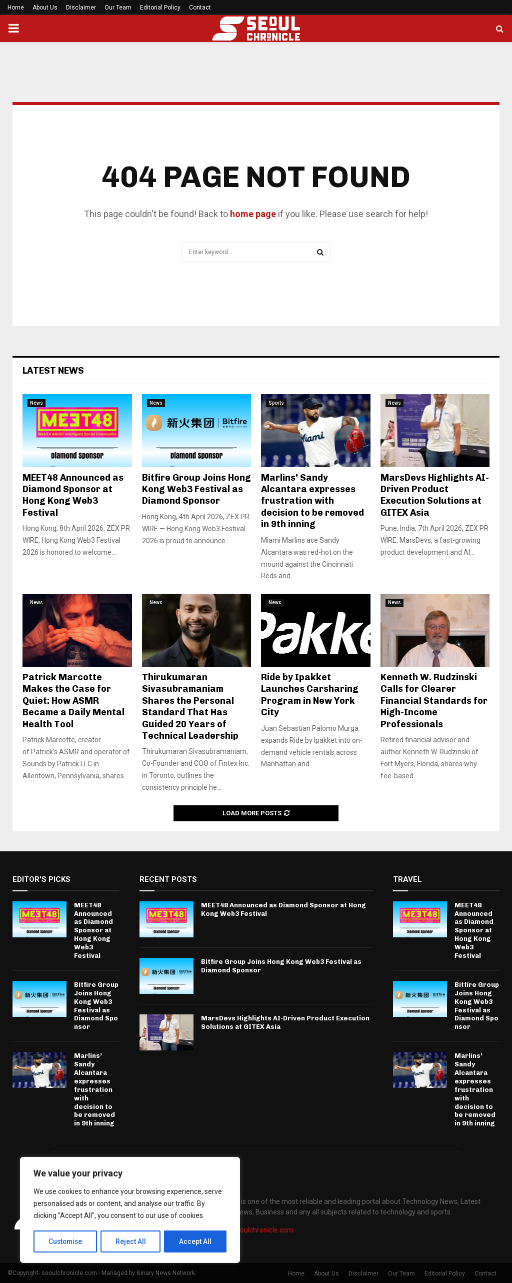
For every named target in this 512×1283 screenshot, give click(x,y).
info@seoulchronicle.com (254, 1230)
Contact (200, 7)
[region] (130, 1210)
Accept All (196, 1241)
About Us (45, 7)
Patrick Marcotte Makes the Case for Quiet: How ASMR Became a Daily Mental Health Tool (73, 701)
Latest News (53, 370)
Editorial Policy (160, 7)
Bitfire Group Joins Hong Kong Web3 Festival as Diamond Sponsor (196, 489)
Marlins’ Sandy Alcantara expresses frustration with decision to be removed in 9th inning (312, 501)
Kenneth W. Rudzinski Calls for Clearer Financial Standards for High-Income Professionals (434, 701)
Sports (276, 403)
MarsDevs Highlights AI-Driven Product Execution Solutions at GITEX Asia (434, 495)
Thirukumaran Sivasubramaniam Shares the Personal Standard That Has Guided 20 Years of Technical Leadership (190, 706)
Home (16, 7)
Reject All (131, 1241)
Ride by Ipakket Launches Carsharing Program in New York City (309, 695)
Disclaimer (81, 7)
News (36, 403)
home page (253, 214)
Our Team (118, 7)
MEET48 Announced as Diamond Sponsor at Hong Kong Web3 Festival (73, 495)
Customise (66, 1241)
